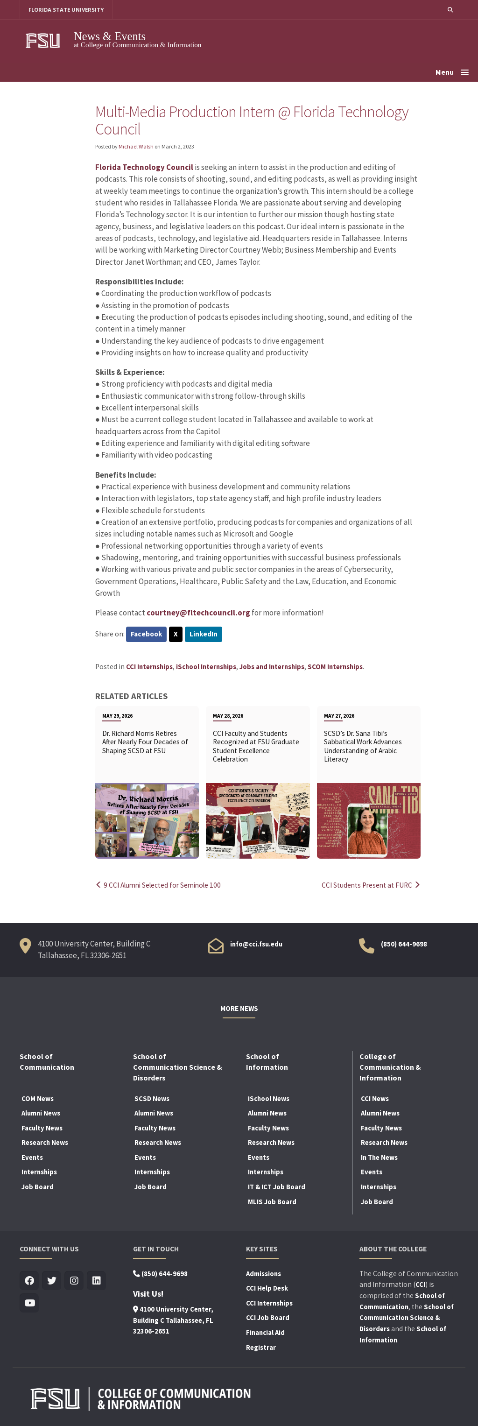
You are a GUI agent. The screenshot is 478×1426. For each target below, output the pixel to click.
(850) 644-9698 (404, 943)
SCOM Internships (335, 667)
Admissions (263, 1273)
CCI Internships (149, 667)
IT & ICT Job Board (276, 1186)
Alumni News (40, 1113)
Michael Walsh (136, 146)
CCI (420, 1284)
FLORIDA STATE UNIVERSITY (66, 9)
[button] (450, 9)
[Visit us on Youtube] (29, 1303)
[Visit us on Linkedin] (96, 1280)
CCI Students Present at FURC (370, 885)
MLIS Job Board (272, 1201)
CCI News (375, 1098)
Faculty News (42, 1127)
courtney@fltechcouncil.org (198, 612)
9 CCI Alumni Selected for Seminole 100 (160, 885)
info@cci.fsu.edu (256, 943)
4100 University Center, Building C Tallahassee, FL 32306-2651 (173, 1320)
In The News (379, 1157)
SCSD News (151, 1098)
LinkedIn (204, 634)
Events (32, 1157)
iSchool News (268, 1098)
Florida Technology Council (144, 167)
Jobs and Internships (271, 667)
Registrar (261, 1347)
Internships (39, 1172)
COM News (37, 1098)
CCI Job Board (267, 1317)
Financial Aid (265, 1332)
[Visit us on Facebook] (29, 1280)
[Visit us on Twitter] (51, 1280)
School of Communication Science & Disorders (406, 1317)
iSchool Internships (206, 667)
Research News (44, 1142)
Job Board (37, 1186)
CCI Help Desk (267, 1288)
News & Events (110, 36)
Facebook (146, 634)
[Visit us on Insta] (74, 1280)
